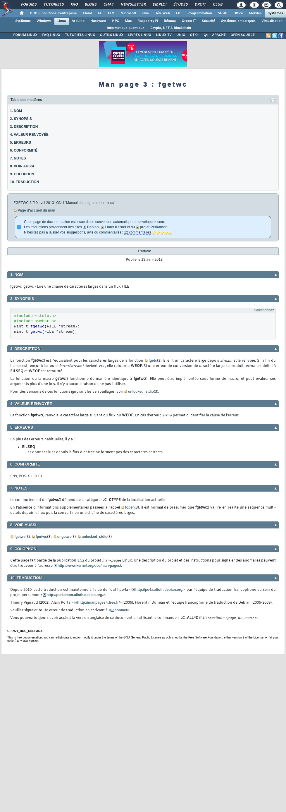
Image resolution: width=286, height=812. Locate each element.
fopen (130, 507)
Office (238, 13)
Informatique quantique (125, 28)
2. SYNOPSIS (21, 119)
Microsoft (128, 13)
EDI (179, 13)
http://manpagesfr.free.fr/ (99, 602)
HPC (115, 21)
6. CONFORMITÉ (23, 150)
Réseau (170, 21)
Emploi (159, 4)
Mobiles (255, 13)
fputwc (41, 537)
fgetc (153, 360)
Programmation (199, 13)
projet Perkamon (154, 227)
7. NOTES (18, 158)
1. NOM (16, 111)
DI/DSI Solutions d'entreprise (53, 13)
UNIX (180, 35)
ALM (111, 13)
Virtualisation (271, 21)
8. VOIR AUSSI (22, 166)
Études (180, 4)
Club (217, 4)
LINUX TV (164, 35)
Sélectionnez (264, 310)
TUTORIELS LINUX (80, 35)
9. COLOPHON (22, 174)
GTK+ (194, 35)
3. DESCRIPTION (24, 127)
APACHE (219, 35)
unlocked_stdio (141, 391)
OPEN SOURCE (242, 35)
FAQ (74, 4)
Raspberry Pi (147, 21)
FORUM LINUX (25, 35)
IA (99, 13)
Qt (205, 35)
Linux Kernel (115, 227)
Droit (200, 4)
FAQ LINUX (51, 35)
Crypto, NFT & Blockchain (170, 28)
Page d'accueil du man (36, 210)
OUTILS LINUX (111, 35)
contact (121, 610)
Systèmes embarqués (238, 21)
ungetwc (64, 537)
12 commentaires (137, 232)
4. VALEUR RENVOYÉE (29, 135)
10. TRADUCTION (24, 182)
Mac (128, 21)
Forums (28, 4)
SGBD (223, 13)
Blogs (90, 4)
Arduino (78, 21)
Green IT (189, 21)
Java (145, 13)
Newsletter (133, 4)
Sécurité (208, 21)
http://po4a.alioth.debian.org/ (159, 590)
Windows (44, 21)
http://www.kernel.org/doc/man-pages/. (90, 566)
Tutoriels (53, 4)
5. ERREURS (20, 142)
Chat (108, 4)
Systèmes (275, 13)
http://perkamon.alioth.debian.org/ (74, 595)
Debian (93, 227)
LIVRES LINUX (139, 35)
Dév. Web (162, 13)
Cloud (87, 13)
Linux (61, 21)
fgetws (19, 537)
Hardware (98, 21)
